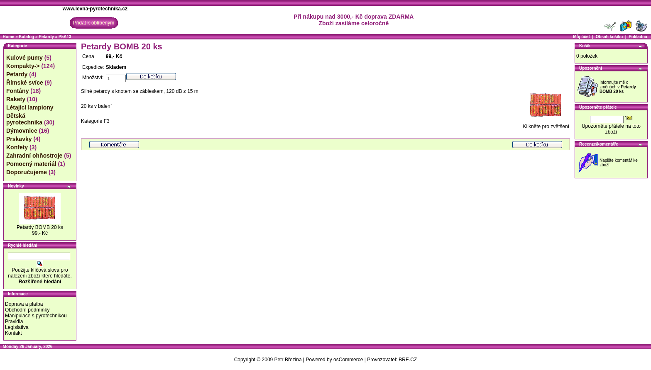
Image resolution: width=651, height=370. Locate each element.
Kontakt (13, 333)
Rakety (15, 99)
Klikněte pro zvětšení (546, 124)
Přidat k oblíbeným (93, 23)
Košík (584, 46)
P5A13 (65, 36)
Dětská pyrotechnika (24, 119)
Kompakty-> (23, 66)
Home (9, 36)
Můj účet (581, 36)
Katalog (26, 36)
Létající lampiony (30, 107)
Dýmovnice (21, 130)
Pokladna (638, 36)
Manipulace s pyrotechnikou (36, 316)
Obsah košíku (609, 36)
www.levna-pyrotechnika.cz (95, 9)
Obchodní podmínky (27, 310)
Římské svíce (24, 82)
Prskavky (19, 139)
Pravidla (14, 321)
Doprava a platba (24, 304)
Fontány (17, 91)
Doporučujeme (26, 172)
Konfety (17, 147)
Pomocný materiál (31, 164)
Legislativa (17, 327)
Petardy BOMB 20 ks (40, 227)
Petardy (46, 36)
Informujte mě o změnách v (618, 87)
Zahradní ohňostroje (34, 155)
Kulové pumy (24, 57)
